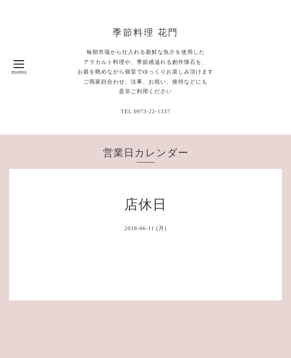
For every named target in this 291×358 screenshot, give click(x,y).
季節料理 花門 (145, 32)
